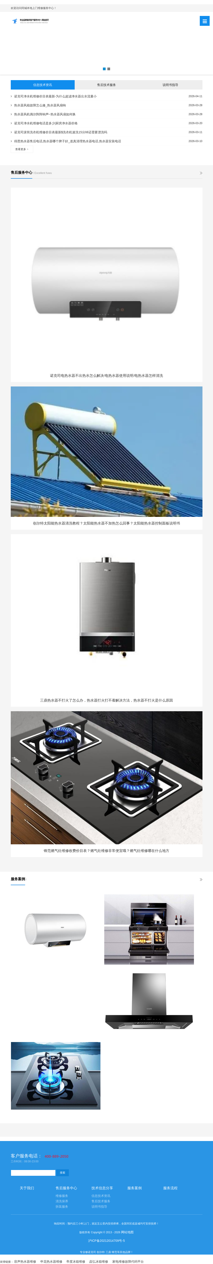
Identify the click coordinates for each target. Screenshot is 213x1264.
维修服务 (62, 1196)
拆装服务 (62, 1206)
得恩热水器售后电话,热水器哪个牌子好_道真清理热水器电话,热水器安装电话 (66, 141)
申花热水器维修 (51, 1261)
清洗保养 (62, 1201)
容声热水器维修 (25, 1261)
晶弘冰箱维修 (98, 1261)
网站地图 (127, 1232)
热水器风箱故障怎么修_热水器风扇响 (38, 105)
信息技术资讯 (42, 85)
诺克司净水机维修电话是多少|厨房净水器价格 (44, 123)
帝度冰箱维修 (75, 1261)
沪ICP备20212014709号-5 (106, 1240)
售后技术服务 (106, 85)
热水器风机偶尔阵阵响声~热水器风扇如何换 (43, 114)
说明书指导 (170, 85)
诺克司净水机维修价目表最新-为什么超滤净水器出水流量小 (54, 96)
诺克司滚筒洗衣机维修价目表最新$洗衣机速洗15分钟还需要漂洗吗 (59, 132)
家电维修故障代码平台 (128, 1261)
